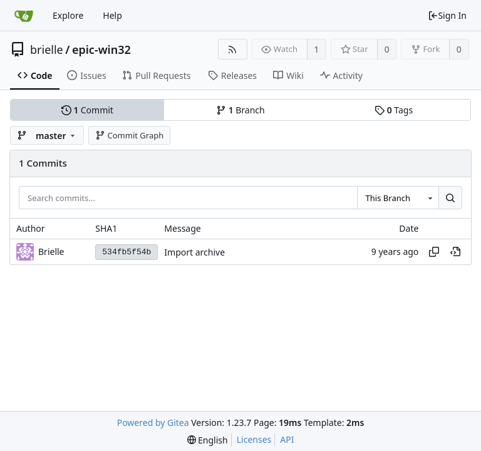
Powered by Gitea (153, 422)
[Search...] (450, 198)
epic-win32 (101, 49)
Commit (87, 110)
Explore (68, 15)
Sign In (447, 15)
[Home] (23, 15)
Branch (240, 110)
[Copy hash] (434, 251)
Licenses (254, 439)
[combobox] (397, 198)
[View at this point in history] (455, 251)
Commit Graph (129, 135)
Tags (394, 110)
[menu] (207, 440)
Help (112, 15)
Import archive (194, 252)
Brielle (51, 251)
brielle (46, 49)
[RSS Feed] (232, 49)
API (287, 439)
